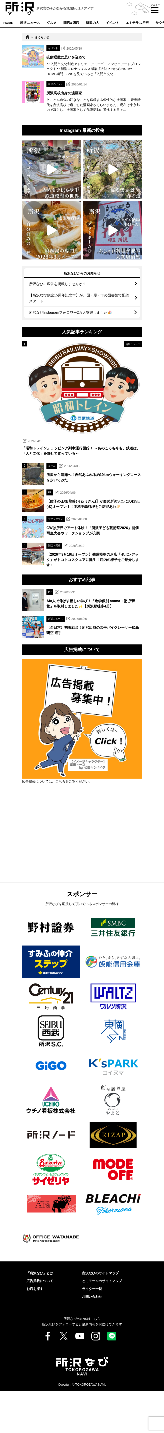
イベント (112, 23)
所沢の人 (92, 23)
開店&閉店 (71, 23)
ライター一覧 (92, 1330)
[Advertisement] (82, 886)
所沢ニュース (30, 23)
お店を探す (34, 1330)
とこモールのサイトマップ (102, 1323)
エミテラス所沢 (137, 23)
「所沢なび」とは (39, 1315)
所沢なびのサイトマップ (100, 1315)
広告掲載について (39, 1323)
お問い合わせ (92, 1338)
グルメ (52, 23)
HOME (8, 23)
